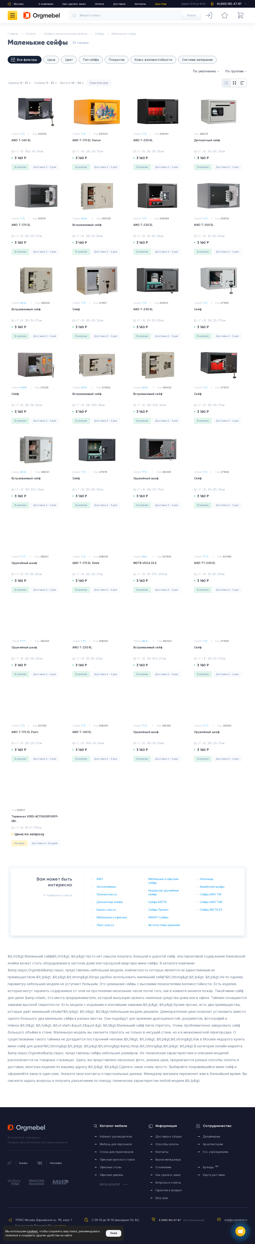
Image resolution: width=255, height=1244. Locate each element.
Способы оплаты (167, 1144)
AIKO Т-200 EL (204, 224)
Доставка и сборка (168, 1136)
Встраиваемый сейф (86, 224)
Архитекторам (213, 1144)
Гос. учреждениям (215, 1151)
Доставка (119, 3)
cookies (32, 1231)
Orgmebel (26, 1128)
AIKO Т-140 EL (82, 732)
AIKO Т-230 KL (82, 647)
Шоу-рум (161, 1197)
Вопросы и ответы (168, 1182)
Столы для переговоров (116, 1151)
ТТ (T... (145, 472)
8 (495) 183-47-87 (170, 1220)
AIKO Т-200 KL (143, 309)
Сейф (76, 309)
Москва (18, 3)
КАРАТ (23, 387)
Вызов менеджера (168, 1159)
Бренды (210, 1167)
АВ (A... (84, 218)
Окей (113, 1233)
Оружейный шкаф (146, 478)
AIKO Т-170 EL (21, 224)
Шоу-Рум (160, 3)
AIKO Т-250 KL (143, 140)
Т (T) (22, 133)
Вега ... (145, 556)
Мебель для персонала (116, 1144)
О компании (45, 3)
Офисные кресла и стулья (117, 1159)
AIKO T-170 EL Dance (86, 140)
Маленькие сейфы (124, 33)
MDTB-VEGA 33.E (145, 563)
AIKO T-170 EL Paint (25, 732)
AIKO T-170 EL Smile (86, 563)
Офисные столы (110, 1167)
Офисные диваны (111, 1174)
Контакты (140, 3)
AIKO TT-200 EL (204, 563)
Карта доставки (214, 1174)
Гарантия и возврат (168, 1190)
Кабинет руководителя (116, 1136)
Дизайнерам (211, 1136)
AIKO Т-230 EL (143, 224)
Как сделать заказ (74, 3)
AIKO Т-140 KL (21, 140)
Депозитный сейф (207, 140)
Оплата (99, 3)
